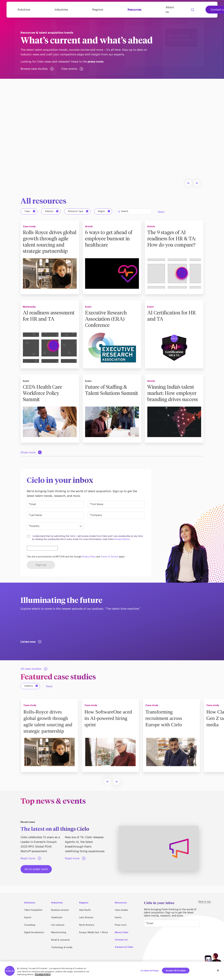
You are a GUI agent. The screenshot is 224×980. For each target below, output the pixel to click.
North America (86, 925)
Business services (60, 910)
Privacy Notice (122, 546)
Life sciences (57, 925)
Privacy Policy (89, 563)
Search (171, 10)
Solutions (43, 9)
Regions (98, 9)
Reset (161, 212)
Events (118, 918)
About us (153, 9)
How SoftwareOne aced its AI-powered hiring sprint (109, 724)
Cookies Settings (149, 970)
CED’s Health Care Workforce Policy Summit (43, 399)
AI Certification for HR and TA (173, 322)
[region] (112, 970)
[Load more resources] (31, 459)
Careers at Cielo (124, 947)
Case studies (121, 910)
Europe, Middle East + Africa (93, 933)
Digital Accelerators (34, 933)
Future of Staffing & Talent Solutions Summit (107, 399)
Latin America (86, 918)
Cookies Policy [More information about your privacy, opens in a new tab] (42, 974)
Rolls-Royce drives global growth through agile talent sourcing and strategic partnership (48, 245)
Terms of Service (109, 563)
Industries (71, 9)
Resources (126, 9)
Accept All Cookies (176, 970)
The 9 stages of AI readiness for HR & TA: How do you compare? (173, 238)
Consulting (29, 925)
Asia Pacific (85, 910)
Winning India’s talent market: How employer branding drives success (174, 399)
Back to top (204, 902)
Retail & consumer (60, 940)
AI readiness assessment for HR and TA (48, 325)
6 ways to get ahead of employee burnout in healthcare (109, 238)
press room (95, 61)
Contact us (197, 9)
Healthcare (56, 918)
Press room (120, 925)
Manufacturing (58, 933)
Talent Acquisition (33, 910)
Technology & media (61, 948)
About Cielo (121, 932)
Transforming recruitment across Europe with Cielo (165, 724)
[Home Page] (20, 10)
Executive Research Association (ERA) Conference (107, 325)
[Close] (218, 970)
